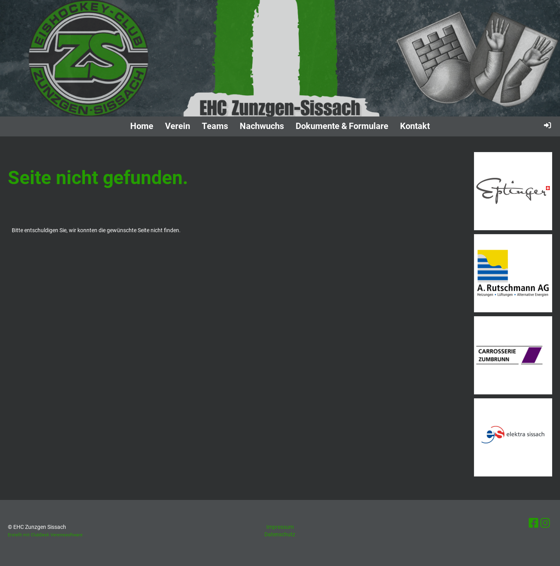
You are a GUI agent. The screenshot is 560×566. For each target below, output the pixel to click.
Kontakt (415, 126)
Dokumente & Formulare (342, 126)
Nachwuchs (262, 126)
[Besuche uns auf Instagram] (545, 523)
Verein (177, 126)
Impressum (280, 527)
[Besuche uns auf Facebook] (533, 523)
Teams (215, 126)
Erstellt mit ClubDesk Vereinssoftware (45, 534)
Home (141, 126)
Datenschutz (279, 534)
